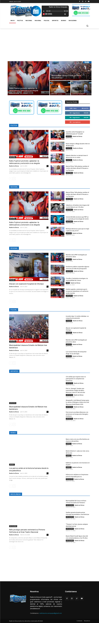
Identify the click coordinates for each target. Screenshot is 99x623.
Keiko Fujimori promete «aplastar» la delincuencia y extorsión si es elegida (24, 162)
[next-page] (14, 178)
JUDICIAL (68, 136)
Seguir (86, 113)
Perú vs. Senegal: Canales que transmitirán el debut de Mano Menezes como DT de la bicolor (78, 390)
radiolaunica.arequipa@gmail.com (50, 613)
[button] (87, 25)
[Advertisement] (49, 44)
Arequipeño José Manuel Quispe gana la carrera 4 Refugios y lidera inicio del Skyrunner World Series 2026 (77, 402)
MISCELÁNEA (13, 526)
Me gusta (85, 108)
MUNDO (12, 464)
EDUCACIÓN (69, 479)
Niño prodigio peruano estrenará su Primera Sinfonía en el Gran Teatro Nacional (27, 530)
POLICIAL (54, 86)
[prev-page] (10, 178)
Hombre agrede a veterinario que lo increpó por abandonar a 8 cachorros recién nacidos (77, 291)
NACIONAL (13, 85)
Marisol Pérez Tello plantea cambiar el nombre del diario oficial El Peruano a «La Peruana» (77, 168)
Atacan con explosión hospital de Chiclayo (26, 284)
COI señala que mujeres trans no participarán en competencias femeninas (76, 378)
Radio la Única (14, 166)
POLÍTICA (68, 148)
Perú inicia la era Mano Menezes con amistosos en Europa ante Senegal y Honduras (77, 414)
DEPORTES (55, 73)
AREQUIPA (69, 295)
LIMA (67, 283)
